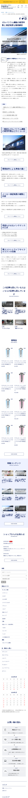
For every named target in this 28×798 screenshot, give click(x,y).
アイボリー (4, 664)
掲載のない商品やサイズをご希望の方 (12, 555)
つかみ (3, 627)
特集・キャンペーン (9, 12)
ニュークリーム (5, 667)
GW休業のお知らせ (8, 543)
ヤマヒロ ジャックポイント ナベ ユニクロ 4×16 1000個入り (7, 387)
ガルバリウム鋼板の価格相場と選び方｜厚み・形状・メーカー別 (20, 480)
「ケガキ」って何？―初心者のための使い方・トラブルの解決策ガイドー (7, 481)
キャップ (4, 615)
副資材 (3, 618)
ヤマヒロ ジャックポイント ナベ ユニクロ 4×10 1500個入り (7, 362)
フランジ (4, 605)
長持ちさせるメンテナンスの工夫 (10, 118)
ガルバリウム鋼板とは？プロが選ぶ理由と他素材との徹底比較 (7, 498)
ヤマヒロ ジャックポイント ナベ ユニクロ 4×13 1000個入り (20, 362)
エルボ (3, 596)
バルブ (3, 609)
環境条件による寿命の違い (9, 112)
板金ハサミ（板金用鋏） (8, 624)
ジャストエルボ (6, 602)
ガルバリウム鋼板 (6, 642)
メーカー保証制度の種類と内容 (10, 115)
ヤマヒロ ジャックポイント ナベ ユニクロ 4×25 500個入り (7, 439)
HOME (2, 12)
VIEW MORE (14, 454)
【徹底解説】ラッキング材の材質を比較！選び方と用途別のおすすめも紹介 (20, 312)
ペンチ (3, 634)
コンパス (4, 630)
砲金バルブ (5, 612)
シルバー (4, 658)
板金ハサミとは (18, 328)
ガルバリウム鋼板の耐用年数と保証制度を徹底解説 (7, 515)
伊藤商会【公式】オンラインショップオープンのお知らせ (14, 549)
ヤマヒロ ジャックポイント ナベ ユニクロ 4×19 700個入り (7, 413)
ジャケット (5, 592)
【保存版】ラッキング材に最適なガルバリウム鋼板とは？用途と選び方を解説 (7, 312)
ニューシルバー (5, 661)
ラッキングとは (6, 328)
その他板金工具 (6, 637)
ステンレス (4, 651)
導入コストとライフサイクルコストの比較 (12, 121)
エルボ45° (4, 599)
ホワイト (4, 671)
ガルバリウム (5, 655)
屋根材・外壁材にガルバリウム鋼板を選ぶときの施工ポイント (20, 498)
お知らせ (4, 790)
